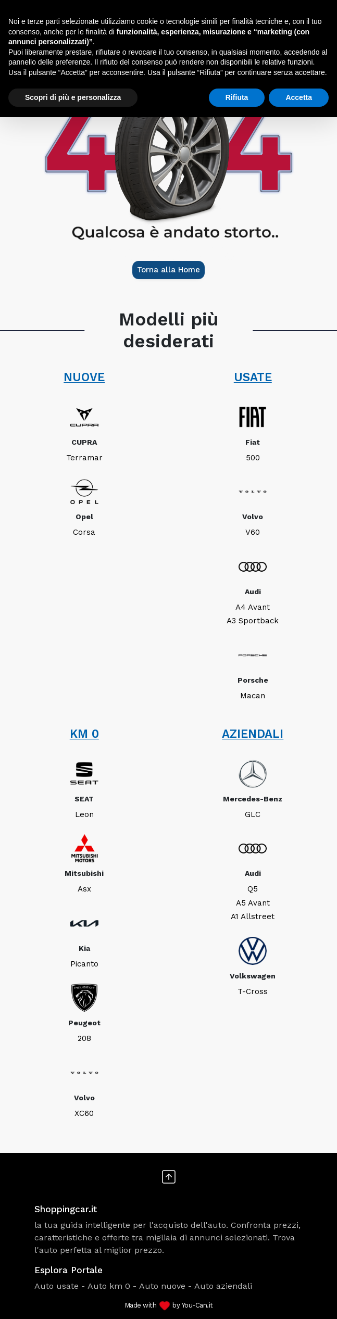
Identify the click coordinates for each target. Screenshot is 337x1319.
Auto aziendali (223, 1286)
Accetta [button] (298, 97)
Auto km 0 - (112, 1286)
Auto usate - (59, 1286)
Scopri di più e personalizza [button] (73, 97)
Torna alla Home (168, 269)
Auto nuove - (165, 1286)
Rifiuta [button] (237, 97)
